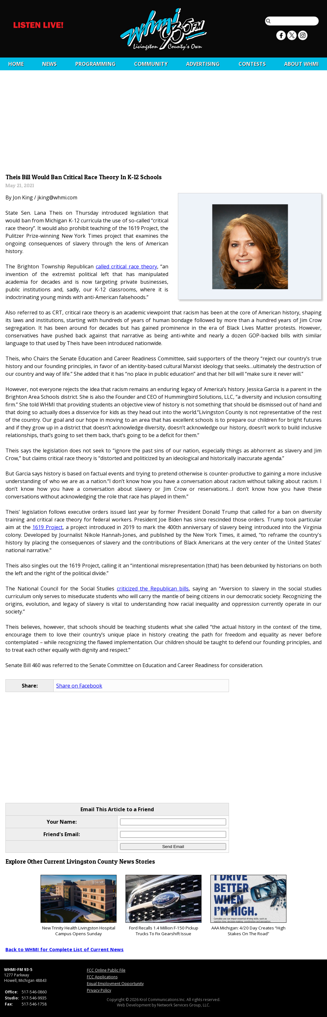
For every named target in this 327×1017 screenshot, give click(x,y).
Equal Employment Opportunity (115, 983)
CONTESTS (252, 63)
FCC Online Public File (106, 970)
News (49, 63)
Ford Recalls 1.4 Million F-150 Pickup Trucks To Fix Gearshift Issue (163, 905)
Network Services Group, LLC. (183, 1005)
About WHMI (301, 63)
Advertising (203, 63)
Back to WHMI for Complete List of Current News (64, 949)
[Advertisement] (164, 123)
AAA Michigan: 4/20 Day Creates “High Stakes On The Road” (248, 905)
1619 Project (47, 527)
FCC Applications (102, 977)
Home (16, 63)
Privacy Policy (99, 990)
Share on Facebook (79, 685)
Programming (95, 63)
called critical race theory (126, 266)
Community (151, 63)
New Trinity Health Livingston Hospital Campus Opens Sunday (78, 905)
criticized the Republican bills (153, 588)
